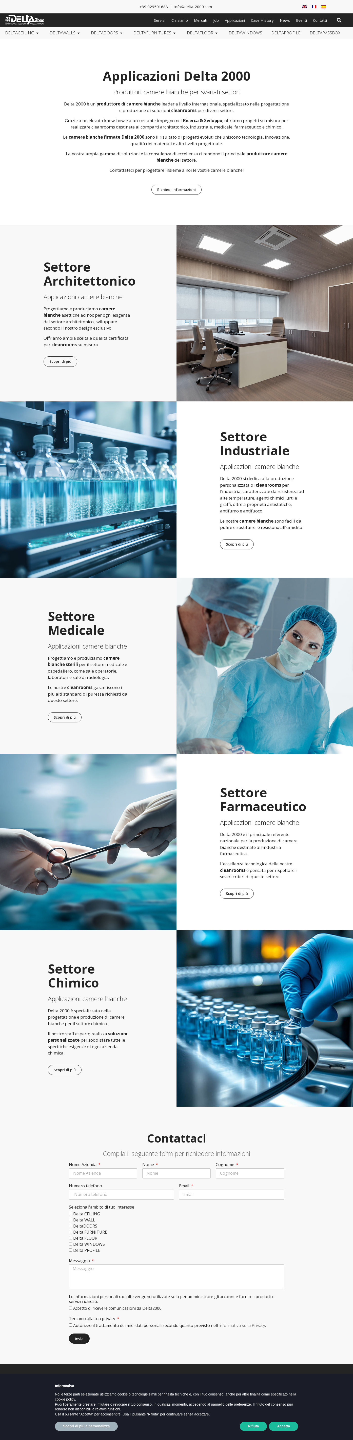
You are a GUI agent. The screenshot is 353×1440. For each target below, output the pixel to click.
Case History (262, 20)
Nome (148, 1164)
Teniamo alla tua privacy (92, 1316)
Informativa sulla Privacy (242, 1323)
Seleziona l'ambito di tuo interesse (101, 1207)
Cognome (225, 1164)
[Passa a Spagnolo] (323, 6)
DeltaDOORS (85, 1226)
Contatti (320, 20)
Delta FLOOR (85, 1238)
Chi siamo (179, 20)
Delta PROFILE (86, 1250)
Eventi (301, 20)
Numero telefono (85, 1186)
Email (184, 1186)
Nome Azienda (83, 1164)
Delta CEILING (86, 1214)
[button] (339, 20)
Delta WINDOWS (89, 1244)
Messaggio (80, 1261)
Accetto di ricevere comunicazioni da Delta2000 (117, 1306)
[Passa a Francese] (314, 6)
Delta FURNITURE (90, 1232)
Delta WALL (84, 1220)
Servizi (159, 20)
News (285, 20)
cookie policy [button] (65, 1410)
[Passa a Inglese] (304, 6)
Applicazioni (235, 20)
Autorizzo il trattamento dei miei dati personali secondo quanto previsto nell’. (169, 1323)
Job (216, 20)
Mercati (200, 20)
